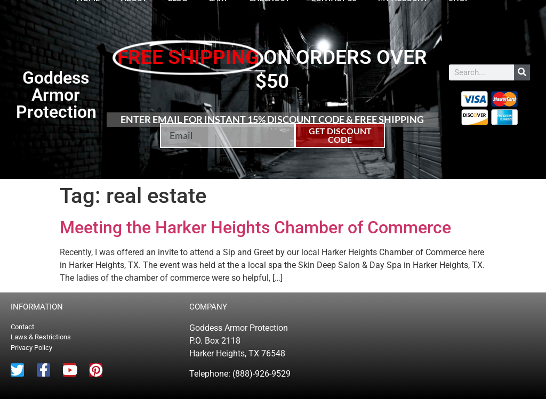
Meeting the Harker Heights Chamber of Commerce (255, 227)
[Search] (522, 72)
